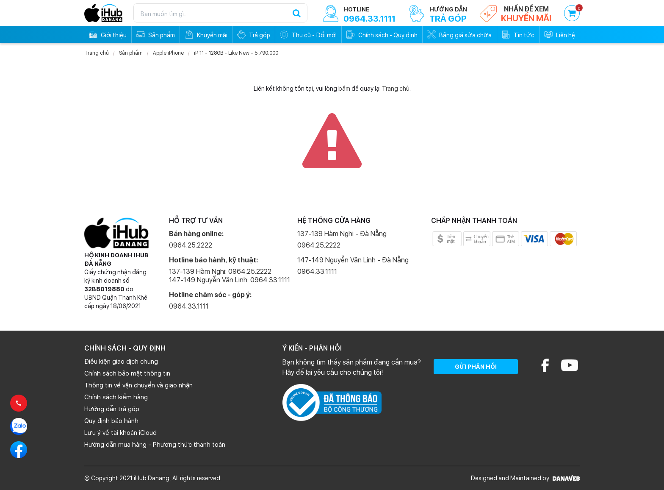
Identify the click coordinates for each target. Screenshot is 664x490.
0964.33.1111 (189, 306)
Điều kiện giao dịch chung (121, 361)
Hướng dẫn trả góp (111, 409)
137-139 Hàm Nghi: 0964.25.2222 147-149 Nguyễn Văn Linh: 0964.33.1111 (229, 275)
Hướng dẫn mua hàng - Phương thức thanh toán (154, 444)
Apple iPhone (168, 53)
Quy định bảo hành (111, 421)
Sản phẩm (131, 53)
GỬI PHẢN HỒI (476, 366)
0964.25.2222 (190, 245)
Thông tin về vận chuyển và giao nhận (138, 385)
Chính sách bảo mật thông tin (127, 373)
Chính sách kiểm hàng (116, 397)
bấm (344, 88)
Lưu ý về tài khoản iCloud (120, 433)
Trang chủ (96, 53)
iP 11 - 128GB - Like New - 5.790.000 (236, 53)
